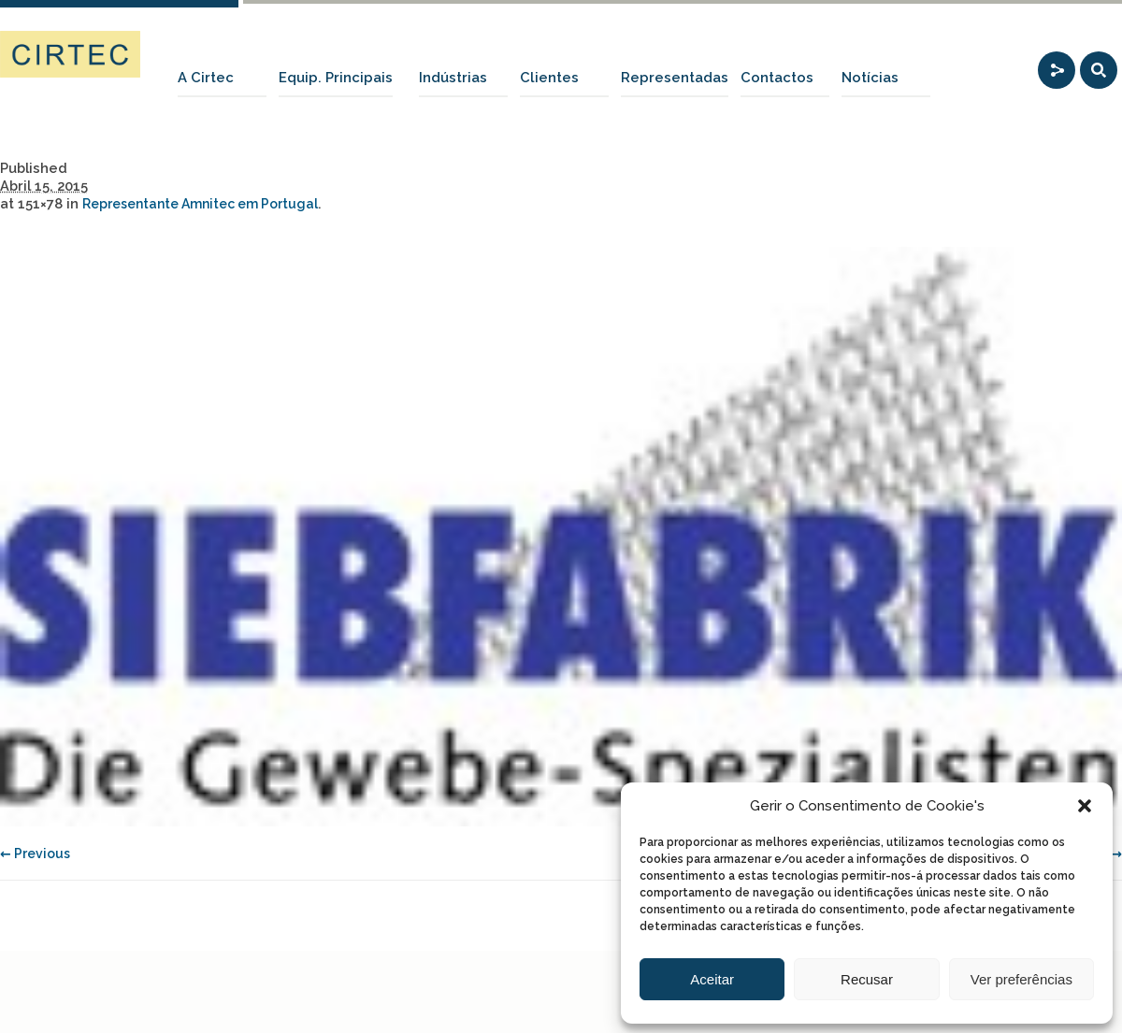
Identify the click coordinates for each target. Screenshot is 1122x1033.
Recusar (867, 979)
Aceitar (712, 979)
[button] (1084, 805)
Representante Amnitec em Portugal (200, 203)
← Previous (35, 853)
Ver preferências (1021, 979)
